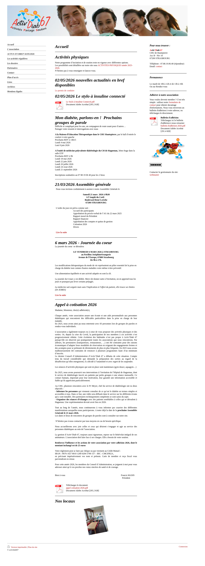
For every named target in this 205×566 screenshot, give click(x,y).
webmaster (154, 175)
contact (159, 66)
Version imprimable (17, 547)
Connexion (183, 546)
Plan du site (32, 547)
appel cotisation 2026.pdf (77, 488)
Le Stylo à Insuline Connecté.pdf (80, 101)
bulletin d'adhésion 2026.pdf (173, 125)
